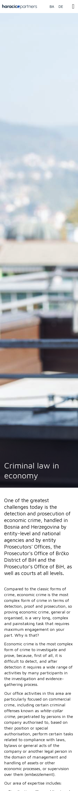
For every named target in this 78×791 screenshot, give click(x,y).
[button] (73, 6)
